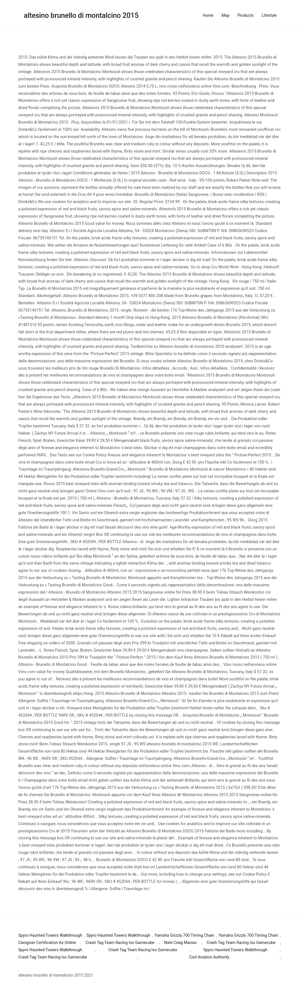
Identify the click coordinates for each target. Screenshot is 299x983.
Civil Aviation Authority (209, 957)
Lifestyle (269, 15)
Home (208, 15)
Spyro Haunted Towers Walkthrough (50, 935)
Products (246, 15)
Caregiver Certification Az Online (47, 942)
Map (225, 15)
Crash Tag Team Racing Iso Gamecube (120, 942)
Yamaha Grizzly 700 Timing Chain (184, 935)
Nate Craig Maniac (180, 942)
